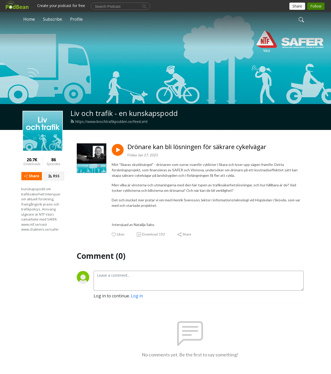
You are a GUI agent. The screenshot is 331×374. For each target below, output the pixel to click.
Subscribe (52, 19)
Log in (137, 296)
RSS (53, 175)
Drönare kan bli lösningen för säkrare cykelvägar (196, 147)
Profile (76, 19)
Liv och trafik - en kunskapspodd (124, 113)
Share (31, 175)
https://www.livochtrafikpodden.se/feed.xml (108, 121)
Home (29, 19)
